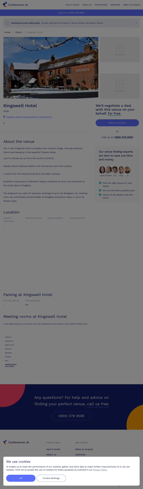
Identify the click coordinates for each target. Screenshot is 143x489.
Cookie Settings (51, 478)
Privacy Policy (100, 470)
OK (20, 478)
